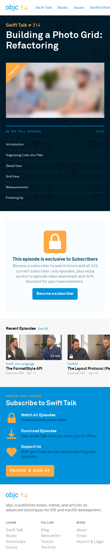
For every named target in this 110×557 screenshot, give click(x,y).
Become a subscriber (55, 294)
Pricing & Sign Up (30, 471)
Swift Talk (16, 25)
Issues (11, 547)
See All (43, 329)
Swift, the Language (20, 364)
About (82, 530)
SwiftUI (73, 364)
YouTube (48, 547)
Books (11, 536)
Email (81, 536)
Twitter (47, 542)
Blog (45, 530)
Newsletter (51, 536)
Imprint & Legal (90, 542)
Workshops (16, 542)
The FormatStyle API (24, 369)
